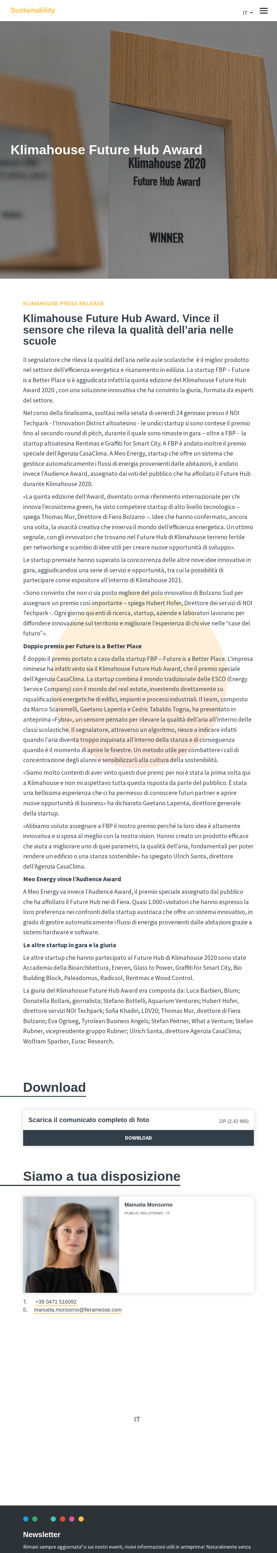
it (246, 13)
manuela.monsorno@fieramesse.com (78, 1310)
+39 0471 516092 (56, 1302)
